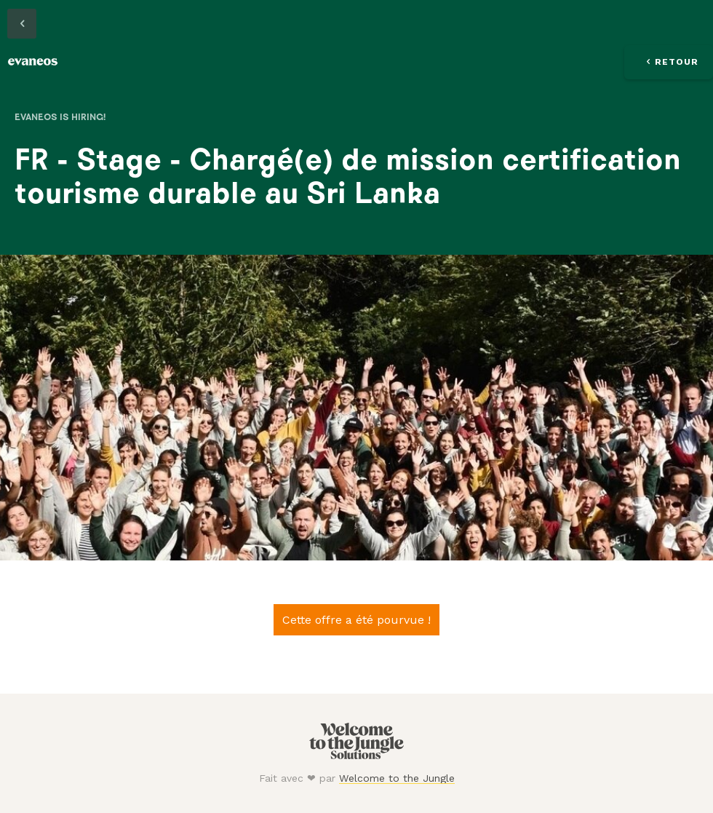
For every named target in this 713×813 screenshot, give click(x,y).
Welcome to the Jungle (397, 778)
